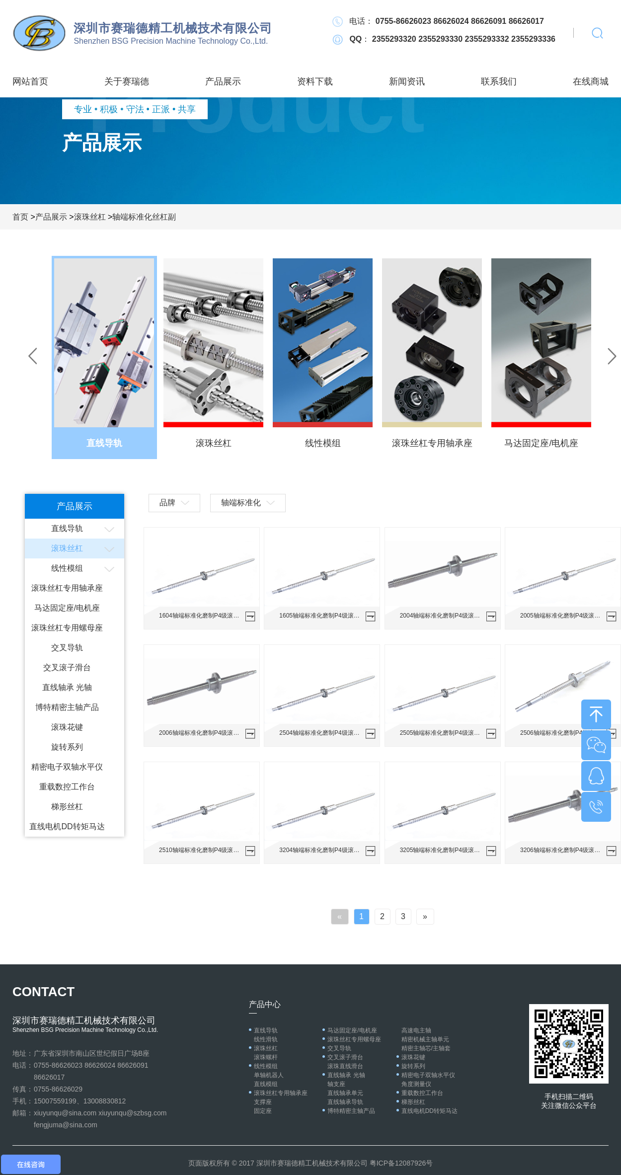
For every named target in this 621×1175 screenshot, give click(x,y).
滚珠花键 (67, 727)
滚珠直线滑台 (345, 1066)
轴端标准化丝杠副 (144, 217)
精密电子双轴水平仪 (67, 767)
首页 (20, 217)
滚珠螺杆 (266, 1057)
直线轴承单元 (345, 1093)
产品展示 (223, 81)
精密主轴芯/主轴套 (426, 1048)
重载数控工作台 (67, 787)
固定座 (263, 1110)
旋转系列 (67, 747)
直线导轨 (67, 528)
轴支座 (336, 1084)
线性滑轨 (266, 1039)
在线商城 (591, 81)
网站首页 (30, 81)
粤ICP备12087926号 (401, 1163)
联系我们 (499, 81)
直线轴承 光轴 (67, 687)
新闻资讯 (407, 81)
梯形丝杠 (67, 806)
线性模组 (67, 568)
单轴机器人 (269, 1075)
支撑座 (263, 1101)
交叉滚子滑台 (67, 667)
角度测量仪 (416, 1084)
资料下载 (315, 81)
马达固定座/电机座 (67, 608)
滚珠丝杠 (90, 217)
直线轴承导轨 (345, 1101)
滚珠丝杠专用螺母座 (67, 628)
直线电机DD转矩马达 (66, 826)
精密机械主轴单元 (425, 1039)
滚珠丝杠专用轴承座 (67, 588)
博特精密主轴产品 (67, 707)
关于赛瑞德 (126, 81)
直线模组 (266, 1084)
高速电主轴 (416, 1030)
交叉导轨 (67, 647)
